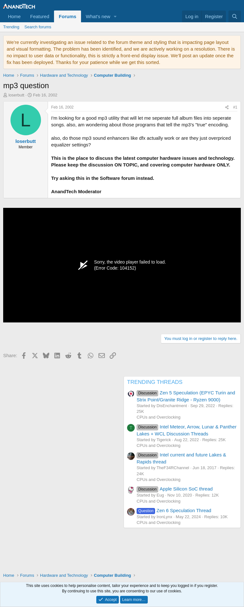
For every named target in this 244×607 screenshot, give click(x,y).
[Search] (234, 16)
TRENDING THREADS (154, 382)
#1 (235, 107)
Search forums (37, 27)
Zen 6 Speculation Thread (174, 510)
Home (14, 16)
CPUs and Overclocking (158, 417)
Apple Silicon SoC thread (175, 488)
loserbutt (16, 95)
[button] (115, 16)
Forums (67, 16)
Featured (39, 16)
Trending (11, 27)
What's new (98, 16)
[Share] (227, 107)
